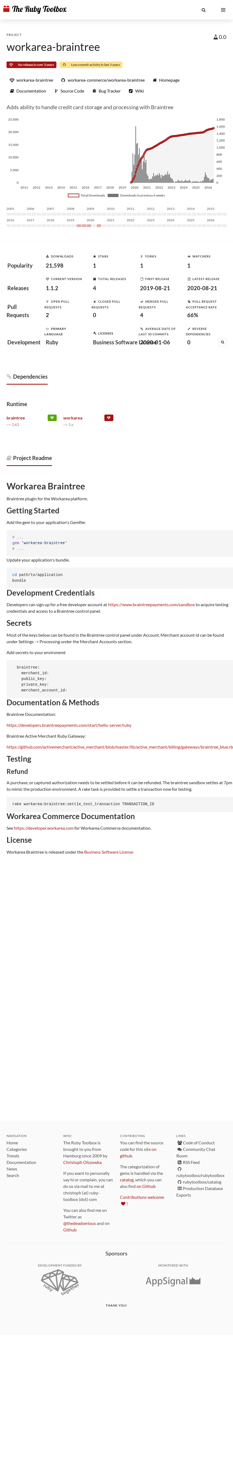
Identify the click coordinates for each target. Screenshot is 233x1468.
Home (12, 1142)
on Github (146, 1186)
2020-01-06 (155, 342)
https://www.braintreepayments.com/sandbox (151, 604)
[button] (203, 10)
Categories (17, 1149)
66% (192, 315)
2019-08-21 (155, 288)
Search (13, 1175)
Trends (13, 1155)
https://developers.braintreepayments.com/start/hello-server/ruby (69, 725)
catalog (127, 1179)
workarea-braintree (53, 46)
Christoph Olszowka (82, 1162)
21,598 (54, 265)
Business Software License (108, 851)
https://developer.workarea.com (44, 827)
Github (70, 1229)
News (12, 1168)
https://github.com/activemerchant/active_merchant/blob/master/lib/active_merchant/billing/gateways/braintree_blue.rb (120, 746)
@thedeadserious (79, 1223)
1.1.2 (52, 288)
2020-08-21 (202, 288)
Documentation (21, 1162)
